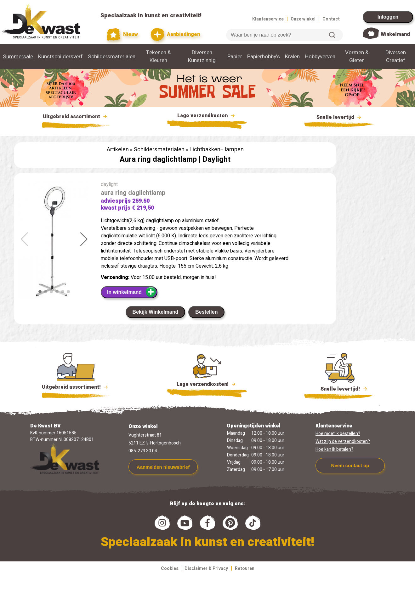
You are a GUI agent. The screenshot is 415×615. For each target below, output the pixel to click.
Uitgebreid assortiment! (76, 387)
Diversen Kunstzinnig (202, 56)
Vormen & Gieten (357, 56)
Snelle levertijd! (339, 388)
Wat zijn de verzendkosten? (343, 441)
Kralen (292, 57)
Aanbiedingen (175, 34)
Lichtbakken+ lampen (217, 149)
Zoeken (332, 35)
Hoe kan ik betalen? (334, 449)
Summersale (18, 57)
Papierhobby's (263, 57)
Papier (234, 57)
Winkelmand (395, 34)
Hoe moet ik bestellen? (338, 433)
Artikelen (118, 149)
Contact (331, 19)
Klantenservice (268, 19)
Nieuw (122, 34)
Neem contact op (350, 465)
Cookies (170, 568)
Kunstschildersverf (60, 57)
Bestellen (206, 312)
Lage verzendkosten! (207, 385)
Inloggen (388, 17)
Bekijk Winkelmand (156, 312)
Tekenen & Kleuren (158, 56)
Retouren (244, 568)
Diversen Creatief (395, 56)
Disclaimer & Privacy (206, 568)
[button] (84, 239)
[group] (54, 242)
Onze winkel (303, 19)
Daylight (216, 159)
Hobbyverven (320, 57)
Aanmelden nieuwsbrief (163, 467)
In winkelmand (131, 292)
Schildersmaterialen (111, 57)
